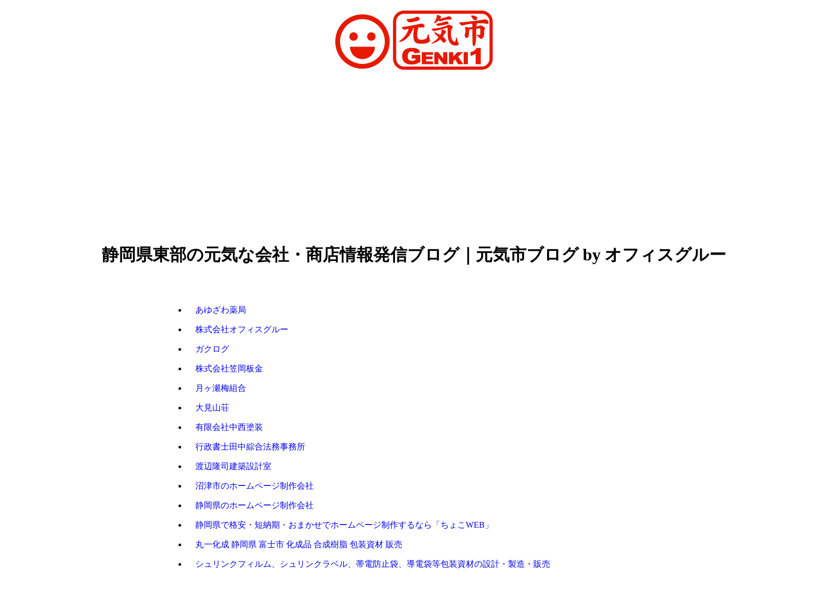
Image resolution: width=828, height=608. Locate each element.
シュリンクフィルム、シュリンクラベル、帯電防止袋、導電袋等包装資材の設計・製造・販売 (372, 563)
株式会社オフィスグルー (241, 329)
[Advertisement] (414, 158)
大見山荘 (212, 407)
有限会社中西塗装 (229, 427)
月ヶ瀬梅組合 (220, 387)
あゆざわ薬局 (220, 309)
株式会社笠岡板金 (229, 368)
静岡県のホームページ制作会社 (254, 505)
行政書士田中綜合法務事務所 (250, 446)
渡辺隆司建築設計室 (233, 466)
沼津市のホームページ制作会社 (254, 485)
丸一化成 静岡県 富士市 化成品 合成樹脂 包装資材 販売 (298, 544)
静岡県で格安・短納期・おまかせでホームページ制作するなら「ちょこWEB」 (344, 524)
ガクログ (212, 348)
